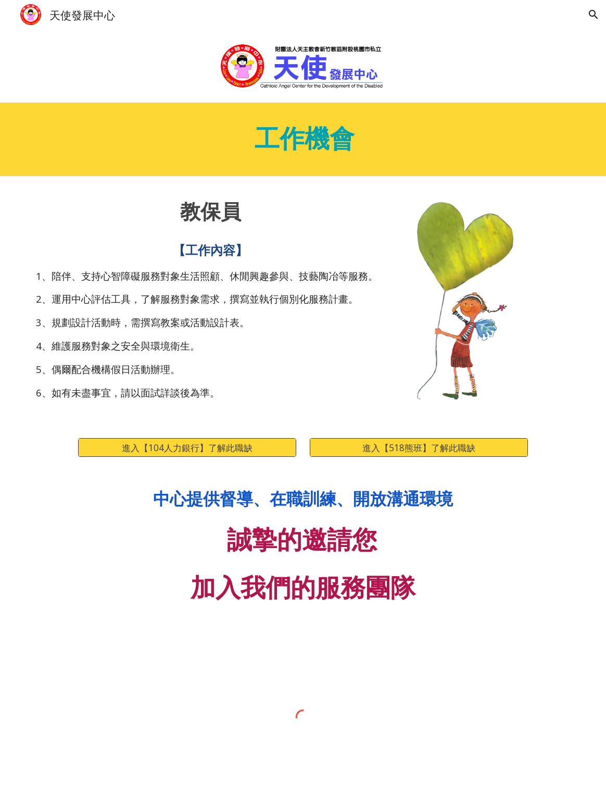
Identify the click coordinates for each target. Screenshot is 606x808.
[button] (593, 14)
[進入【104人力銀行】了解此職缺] (187, 448)
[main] (303, 139)
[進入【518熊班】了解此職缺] (418, 448)
